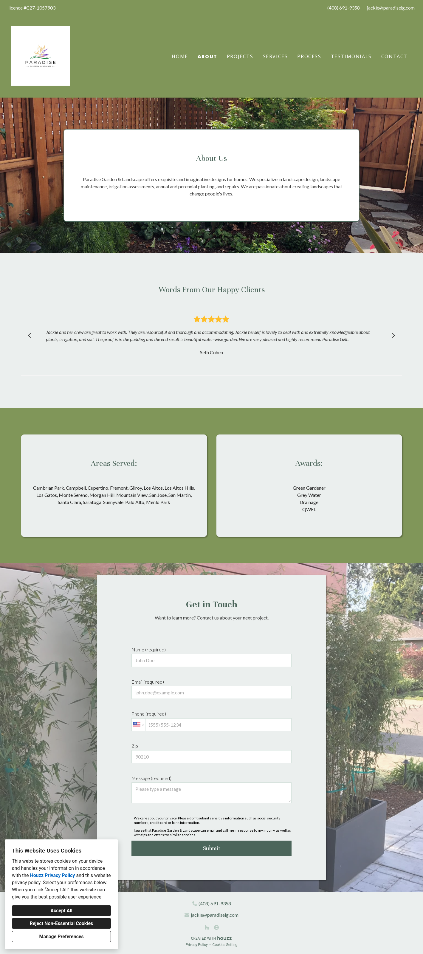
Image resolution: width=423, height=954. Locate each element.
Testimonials (351, 56)
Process (309, 56)
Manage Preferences (61, 936)
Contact (394, 56)
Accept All (61, 910)
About (207, 56)
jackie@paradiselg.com (391, 7)
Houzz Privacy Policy (52, 875)
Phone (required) (211, 721)
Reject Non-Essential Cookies (61, 923)
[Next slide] (393, 335)
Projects (240, 56)
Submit (211, 848)
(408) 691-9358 (343, 7)
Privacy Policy (197, 945)
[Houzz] (207, 927)
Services (275, 56)
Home (180, 56)
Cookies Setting (225, 945)
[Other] (216, 927)
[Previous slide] (29, 335)
